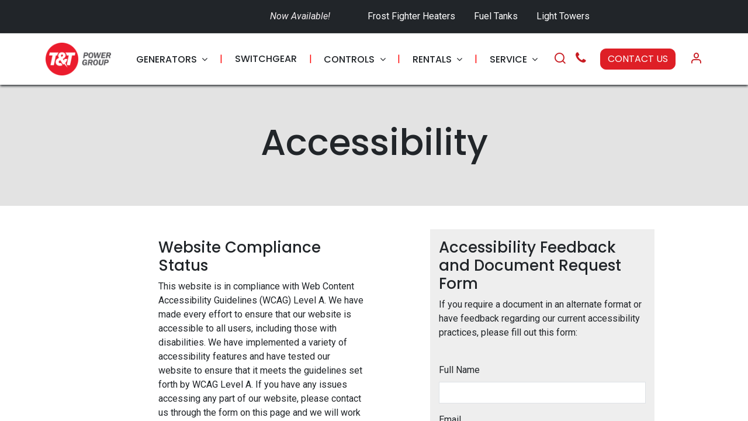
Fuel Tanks (497, 16)
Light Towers (563, 16)
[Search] (559, 59)
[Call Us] (581, 59)
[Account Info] (696, 59)
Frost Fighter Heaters (411, 16)
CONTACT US (638, 58)
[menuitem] (172, 59)
